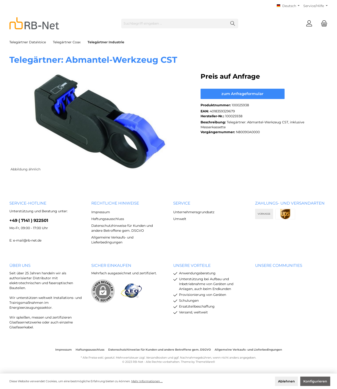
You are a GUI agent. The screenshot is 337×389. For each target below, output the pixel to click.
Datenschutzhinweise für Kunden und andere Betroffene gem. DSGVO (159, 349)
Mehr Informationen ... (147, 381)
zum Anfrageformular (242, 94)
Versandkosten (156, 357)
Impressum (100, 212)
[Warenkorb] (323, 23)
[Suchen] (232, 23)
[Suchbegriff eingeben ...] (174, 23)
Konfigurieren (315, 381)
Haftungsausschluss (107, 219)
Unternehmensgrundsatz (193, 212)
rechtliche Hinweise (115, 203)
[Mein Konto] (309, 23)
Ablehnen (286, 381)
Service (181, 203)
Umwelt (179, 219)
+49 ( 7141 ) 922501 (28, 220)
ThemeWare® (205, 361)
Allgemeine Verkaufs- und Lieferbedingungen (248, 349)
